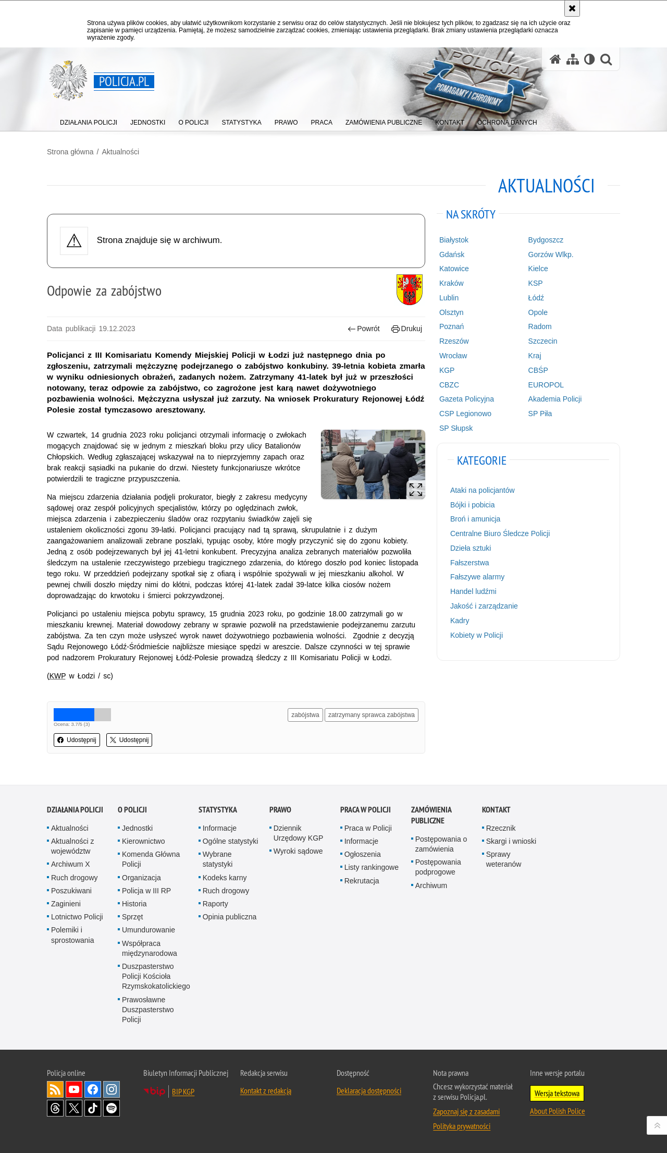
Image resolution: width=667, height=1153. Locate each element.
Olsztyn (451, 312)
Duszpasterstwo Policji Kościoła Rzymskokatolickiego (156, 976)
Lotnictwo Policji (77, 917)
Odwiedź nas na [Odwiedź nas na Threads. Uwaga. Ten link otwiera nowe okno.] (55, 1108)
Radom (540, 326)
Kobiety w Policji (476, 635)
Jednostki (137, 828)
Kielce (538, 268)
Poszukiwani (71, 891)
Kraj (534, 355)
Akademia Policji (555, 399)
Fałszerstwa (469, 563)
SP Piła (540, 413)
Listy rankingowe (371, 867)
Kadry (460, 620)
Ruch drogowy (74, 877)
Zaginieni (66, 904)
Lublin (449, 298)
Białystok (453, 240)
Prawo (280, 809)
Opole (538, 312)
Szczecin (543, 341)
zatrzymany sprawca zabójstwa (371, 715)
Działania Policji (75, 809)
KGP (447, 370)
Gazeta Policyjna (466, 399)
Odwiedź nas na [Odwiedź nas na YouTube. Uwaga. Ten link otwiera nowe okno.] (74, 1089)
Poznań (451, 326)
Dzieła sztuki (470, 548)
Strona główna (70, 152)
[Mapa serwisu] (572, 59)
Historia (134, 904)
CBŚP (538, 370)
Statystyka (218, 809)
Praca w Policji (365, 809)
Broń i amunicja (475, 519)
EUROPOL (546, 385)
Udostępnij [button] (76, 740)
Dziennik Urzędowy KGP (299, 833)
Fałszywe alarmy (477, 577)
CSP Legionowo (465, 413)
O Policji (132, 809)
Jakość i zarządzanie (484, 606)
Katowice (454, 268)
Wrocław (453, 355)
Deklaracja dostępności (369, 1090)
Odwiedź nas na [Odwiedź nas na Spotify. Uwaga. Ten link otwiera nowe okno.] (111, 1108)
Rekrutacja (361, 881)
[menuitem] (88, 120)
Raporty (215, 904)
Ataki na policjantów (482, 490)
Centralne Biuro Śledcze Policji (500, 533)
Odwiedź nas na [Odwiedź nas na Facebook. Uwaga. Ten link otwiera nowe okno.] (92, 1089)
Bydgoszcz (546, 240)
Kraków (451, 283)
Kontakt (496, 809)
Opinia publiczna (230, 917)
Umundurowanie (148, 930)
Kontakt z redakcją (265, 1090)
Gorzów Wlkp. (551, 254)
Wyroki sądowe (298, 851)
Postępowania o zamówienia (441, 844)
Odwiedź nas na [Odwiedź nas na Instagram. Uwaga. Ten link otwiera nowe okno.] (111, 1089)
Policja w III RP (146, 891)
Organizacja (141, 877)
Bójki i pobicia (472, 505)
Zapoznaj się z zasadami (466, 1111)
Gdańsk (451, 254)
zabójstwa (305, 715)
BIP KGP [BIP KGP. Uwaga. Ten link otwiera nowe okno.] (183, 1091)
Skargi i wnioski (511, 841)
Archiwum (431, 885)
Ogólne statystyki (230, 841)
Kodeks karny (225, 877)
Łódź (536, 298)
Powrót (364, 328)
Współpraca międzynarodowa (149, 948)
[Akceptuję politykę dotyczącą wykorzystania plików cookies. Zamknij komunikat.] (572, 8)
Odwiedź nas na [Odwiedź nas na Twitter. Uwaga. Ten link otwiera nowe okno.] (74, 1108)
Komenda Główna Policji (151, 859)
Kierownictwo (143, 841)
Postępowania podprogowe (438, 867)
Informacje (220, 828)
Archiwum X (70, 864)
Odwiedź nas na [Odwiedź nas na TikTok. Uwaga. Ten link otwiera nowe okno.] (92, 1108)
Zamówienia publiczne (431, 815)
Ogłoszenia (362, 854)
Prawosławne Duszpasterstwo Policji (148, 1010)
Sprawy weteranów (504, 859)
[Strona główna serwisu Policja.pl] (555, 59)
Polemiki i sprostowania (72, 935)
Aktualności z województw (72, 846)
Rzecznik (501, 828)
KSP (535, 283)
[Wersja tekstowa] (589, 59)
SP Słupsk (456, 428)
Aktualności (120, 152)
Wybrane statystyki (218, 859)
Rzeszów (454, 341)
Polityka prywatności (461, 1126)
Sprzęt (132, 917)
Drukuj (406, 328)
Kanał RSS (55, 1089)
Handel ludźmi (473, 591)
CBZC (449, 385)
